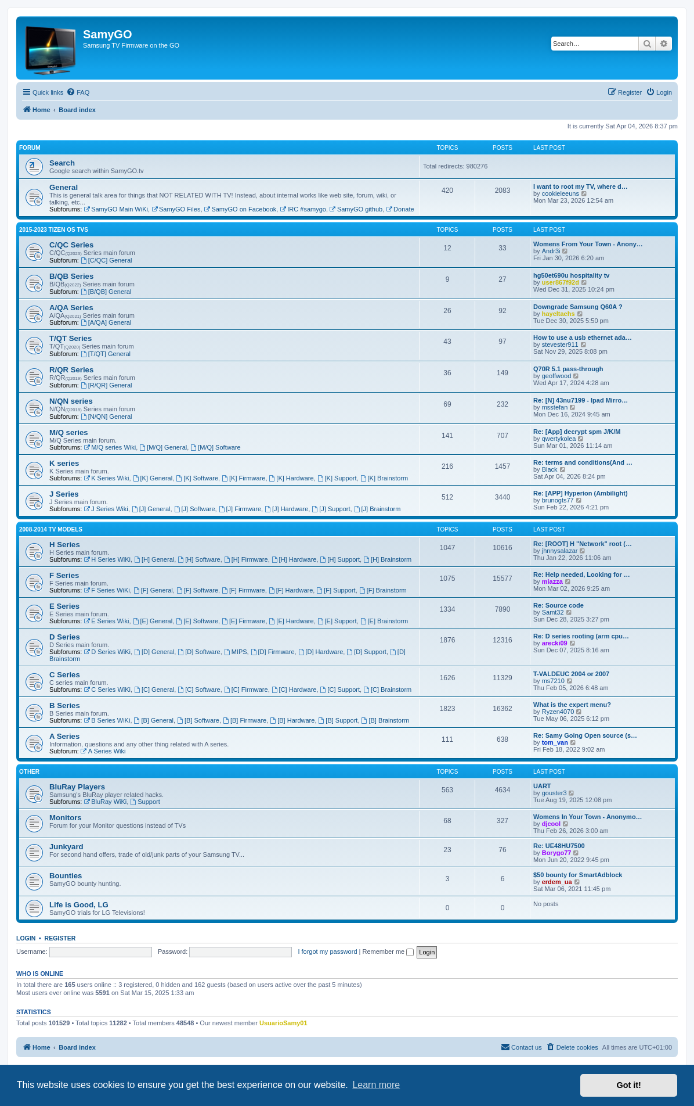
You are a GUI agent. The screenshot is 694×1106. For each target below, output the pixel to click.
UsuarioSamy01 (283, 1022)
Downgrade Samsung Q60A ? (578, 306)
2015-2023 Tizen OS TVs (53, 230)
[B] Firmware (244, 720)
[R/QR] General (106, 385)
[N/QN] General (106, 416)
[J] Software (194, 508)
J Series (64, 494)
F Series (64, 575)
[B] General (153, 720)
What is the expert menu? (572, 704)
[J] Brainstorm (377, 508)
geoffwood (557, 375)
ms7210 (553, 680)
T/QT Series (70, 338)
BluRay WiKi (105, 801)
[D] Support (366, 651)
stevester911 (560, 344)
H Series (64, 544)
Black (550, 469)
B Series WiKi (107, 720)
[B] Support (338, 720)
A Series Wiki (103, 751)
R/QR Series (71, 369)
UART (542, 785)
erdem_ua (557, 881)
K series (64, 463)
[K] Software (197, 478)
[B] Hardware (292, 720)
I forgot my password (327, 951)
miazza (552, 581)
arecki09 (555, 643)
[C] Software (199, 689)
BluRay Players (77, 786)
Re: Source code (558, 605)
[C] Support (340, 689)
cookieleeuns (560, 193)
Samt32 (553, 612)
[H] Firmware (246, 559)
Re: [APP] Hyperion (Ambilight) (580, 493)
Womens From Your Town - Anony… (588, 243)
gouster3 (554, 792)
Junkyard (66, 846)
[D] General (154, 651)
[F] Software (197, 590)
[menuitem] (77, 92)
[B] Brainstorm (386, 720)
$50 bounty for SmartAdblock (577, 874)
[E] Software (197, 620)
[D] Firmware (273, 651)
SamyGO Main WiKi (116, 209)
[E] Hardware (291, 620)
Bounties (65, 875)
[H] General (154, 559)
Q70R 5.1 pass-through (568, 368)
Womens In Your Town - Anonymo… (587, 816)
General (63, 187)
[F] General (153, 590)
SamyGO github (356, 209)
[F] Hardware (291, 590)
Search (62, 163)
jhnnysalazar (560, 550)
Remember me (388, 951)
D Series (64, 637)
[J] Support (331, 508)
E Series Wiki (106, 620)
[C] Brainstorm (387, 689)
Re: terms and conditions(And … (582, 462)
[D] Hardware (321, 651)
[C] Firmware (246, 689)
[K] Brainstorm (384, 478)
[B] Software (198, 720)
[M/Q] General (163, 447)
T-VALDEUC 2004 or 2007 (571, 673)
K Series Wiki (106, 478)
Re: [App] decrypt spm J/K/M (576, 431)
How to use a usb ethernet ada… (582, 337)
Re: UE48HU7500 (559, 845)
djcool (551, 823)
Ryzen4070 (558, 711)
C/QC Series (71, 244)
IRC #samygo (303, 209)
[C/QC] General (106, 260)
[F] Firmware (243, 590)
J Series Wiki (106, 508)
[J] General (151, 508)
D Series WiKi (107, 651)
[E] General (152, 620)
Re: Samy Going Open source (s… (585, 735)
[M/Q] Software (215, 447)
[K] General (152, 478)
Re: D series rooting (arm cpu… (581, 636)
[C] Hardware (294, 689)
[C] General (154, 689)
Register (60, 938)
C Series (64, 674)
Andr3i (551, 250)
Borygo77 (557, 852)
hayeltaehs (558, 313)
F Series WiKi (106, 590)
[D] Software (199, 651)
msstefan (555, 407)
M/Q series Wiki (110, 447)
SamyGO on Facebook (240, 209)
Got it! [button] (629, 1085)
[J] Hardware (286, 508)
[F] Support (335, 590)
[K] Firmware (243, 478)
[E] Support (337, 620)
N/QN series (71, 401)
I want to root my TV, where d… (580, 186)
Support (145, 801)
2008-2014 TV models (50, 529)
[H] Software (199, 559)
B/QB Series (71, 276)
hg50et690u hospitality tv (571, 275)
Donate (400, 209)
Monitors (65, 817)
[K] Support (337, 478)
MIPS (235, 651)
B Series (64, 705)
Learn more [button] (376, 1085)
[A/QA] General (106, 322)
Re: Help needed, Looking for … (581, 574)
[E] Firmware (243, 620)
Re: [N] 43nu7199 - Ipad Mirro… (580, 400)
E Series (64, 606)
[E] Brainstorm (384, 620)
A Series (64, 736)
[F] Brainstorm (383, 590)
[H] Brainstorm (387, 559)
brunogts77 (558, 500)
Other (29, 772)
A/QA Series (71, 307)
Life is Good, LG (79, 904)
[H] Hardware (294, 559)
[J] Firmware (240, 508)
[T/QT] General (106, 353)
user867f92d (560, 282)
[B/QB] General (106, 291)
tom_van (555, 742)
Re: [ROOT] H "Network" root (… (582, 543)
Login (25, 938)
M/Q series (68, 432)
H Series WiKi (107, 559)
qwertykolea (559, 438)
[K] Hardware (291, 478)
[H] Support (340, 559)
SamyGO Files (175, 209)
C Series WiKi (107, 689)
